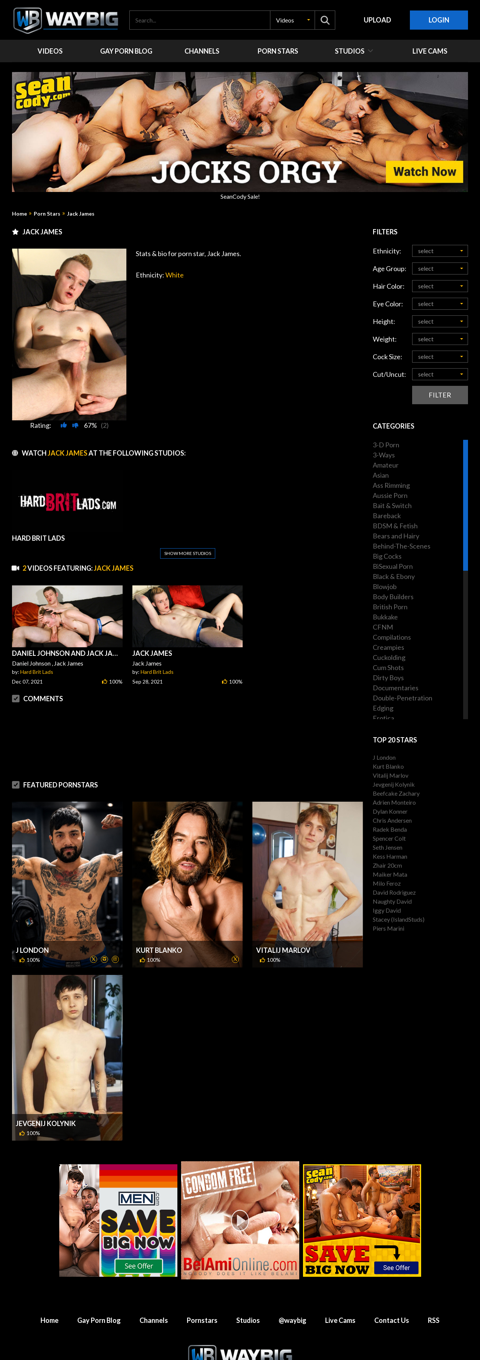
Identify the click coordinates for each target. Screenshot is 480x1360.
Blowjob (385, 586)
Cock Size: (387, 356)
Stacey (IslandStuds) (398, 919)
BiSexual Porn (393, 566)
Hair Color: (389, 286)
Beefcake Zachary (396, 793)
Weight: (385, 339)
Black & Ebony (394, 576)
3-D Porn (386, 445)
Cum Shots (388, 667)
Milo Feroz (387, 883)
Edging (383, 708)
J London (32, 950)
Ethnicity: (387, 250)
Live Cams (340, 1320)
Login (439, 20)
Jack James (80, 214)
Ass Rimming (391, 485)
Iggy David (387, 910)
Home (19, 214)
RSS (434, 1320)
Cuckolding (389, 657)
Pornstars (202, 1320)
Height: (384, 321)
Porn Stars (47, 214)
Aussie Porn (390, 495)
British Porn (390, 607)
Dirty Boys (388, 677)
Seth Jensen (387, 847)
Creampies (388, 647)
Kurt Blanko (159, 950)
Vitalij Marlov (283, 950)
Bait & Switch (392, 505)
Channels (154, 1320)
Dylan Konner (390, 811)
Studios (248, 1320)
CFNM (383, 627)
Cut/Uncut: (389, 374)
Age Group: (389, 268)
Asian (381, 475)
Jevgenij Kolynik (46, 1123)
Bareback (387, 515)
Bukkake (385, 617)
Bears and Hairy (396, 536)
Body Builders (393, 596)
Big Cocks (387, 556)
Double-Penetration (402, 698)
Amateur (386, 465)
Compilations (392, 637)
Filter (440, 395)
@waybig (292, 1320)
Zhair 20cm (387, 865)
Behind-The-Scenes (401, 546)
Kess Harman (390, 856)
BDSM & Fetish (395, 526)
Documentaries (395, 688)
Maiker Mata (390, 874)
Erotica (383, 718)
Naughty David (392, 901)
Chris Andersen (392, 820)
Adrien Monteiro (394, 802)
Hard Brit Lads (36, 672)
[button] (292, 20)
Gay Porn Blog (99, 1320)
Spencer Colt (389, 838)
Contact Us (391, 1320)
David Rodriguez (394, 892)
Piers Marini (388, 928)
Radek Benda (390, 829)
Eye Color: (388, 303)
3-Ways (384, 455)
